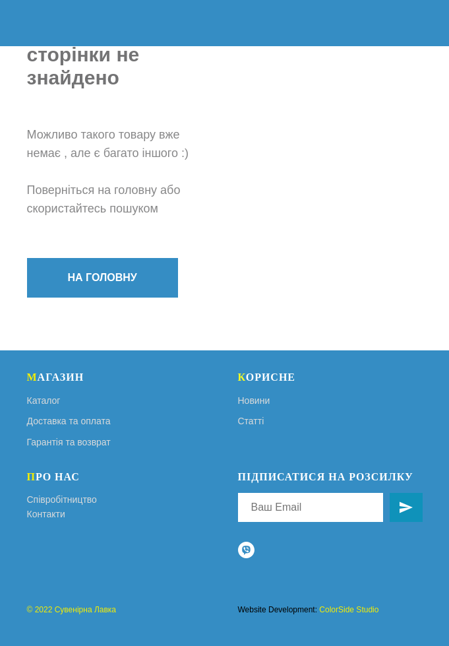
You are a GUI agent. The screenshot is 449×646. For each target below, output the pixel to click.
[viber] (246, 550)
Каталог (44, 400)
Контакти (46, 514)
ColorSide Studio (348, 609)
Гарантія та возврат (69, 442)
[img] (426, 23)
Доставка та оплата (69, 421)
